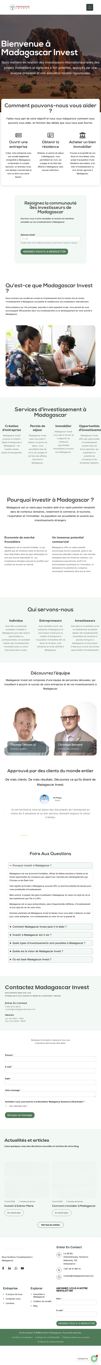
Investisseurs (85, 621)
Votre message (13, 1090)
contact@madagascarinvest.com (78, 1276)
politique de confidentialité (47, 1337)
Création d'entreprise (11, 428)
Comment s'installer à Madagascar (74, 1206)
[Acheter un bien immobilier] (82, 135)
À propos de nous (14, 1294)
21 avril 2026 (9, 1201)
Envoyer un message (19, 1115)
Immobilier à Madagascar (39, 1295)
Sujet (8, 1078)
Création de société (42, 1301)
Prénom (9, 1055)
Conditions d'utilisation (22, 1337)
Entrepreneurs (50, 621)
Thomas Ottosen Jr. (23, 744)
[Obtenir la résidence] (51, 135)
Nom (59, 1298)
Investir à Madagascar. (52, 1333)
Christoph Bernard (70, 744)
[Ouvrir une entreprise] (18, 135)
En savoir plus (14, 1213)
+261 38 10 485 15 (72, 1269)
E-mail (8, 1067)
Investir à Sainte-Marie (19, 1206)
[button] (3, 814)
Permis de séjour (37, 428)
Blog (35, 1306)
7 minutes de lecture (27, 1201)
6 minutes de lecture (74, 1201)
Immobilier (63, 426)
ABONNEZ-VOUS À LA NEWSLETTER (44, 251)
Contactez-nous (13, 1299)
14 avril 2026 (57, 1201)
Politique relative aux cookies (75, 1337)
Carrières (10, 1303)
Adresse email (28, 235)
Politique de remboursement (51, 1341)
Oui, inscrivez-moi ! (18, 1106)
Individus (16, 621)
